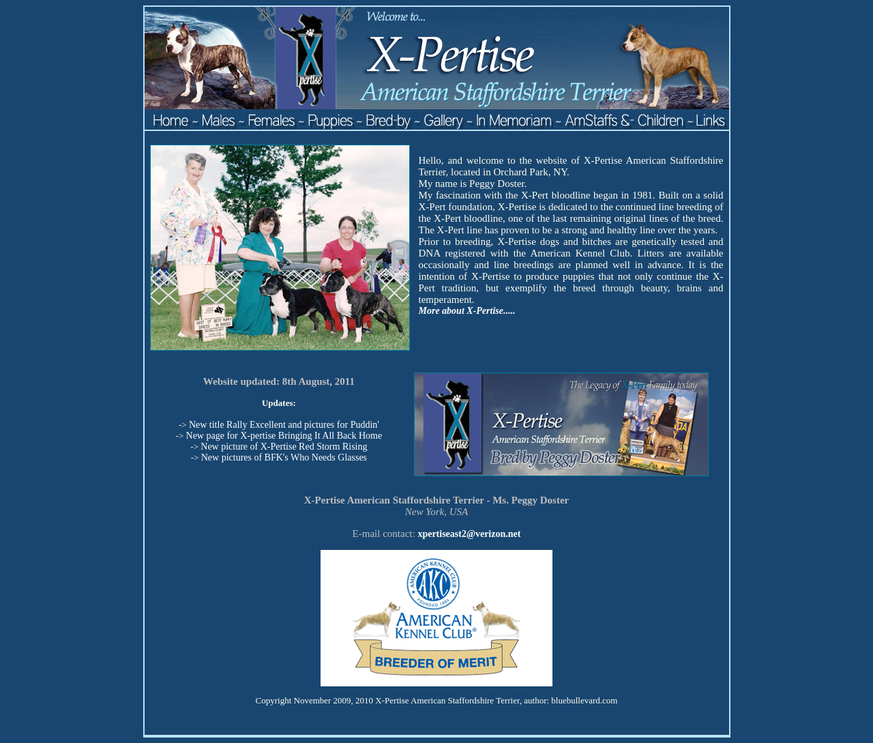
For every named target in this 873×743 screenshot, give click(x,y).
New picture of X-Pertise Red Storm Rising (284, 446)
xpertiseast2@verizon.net (468, 534)
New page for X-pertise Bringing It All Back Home (284, 436)
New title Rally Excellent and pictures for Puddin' (284, 425)
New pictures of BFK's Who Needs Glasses (284, 457)
